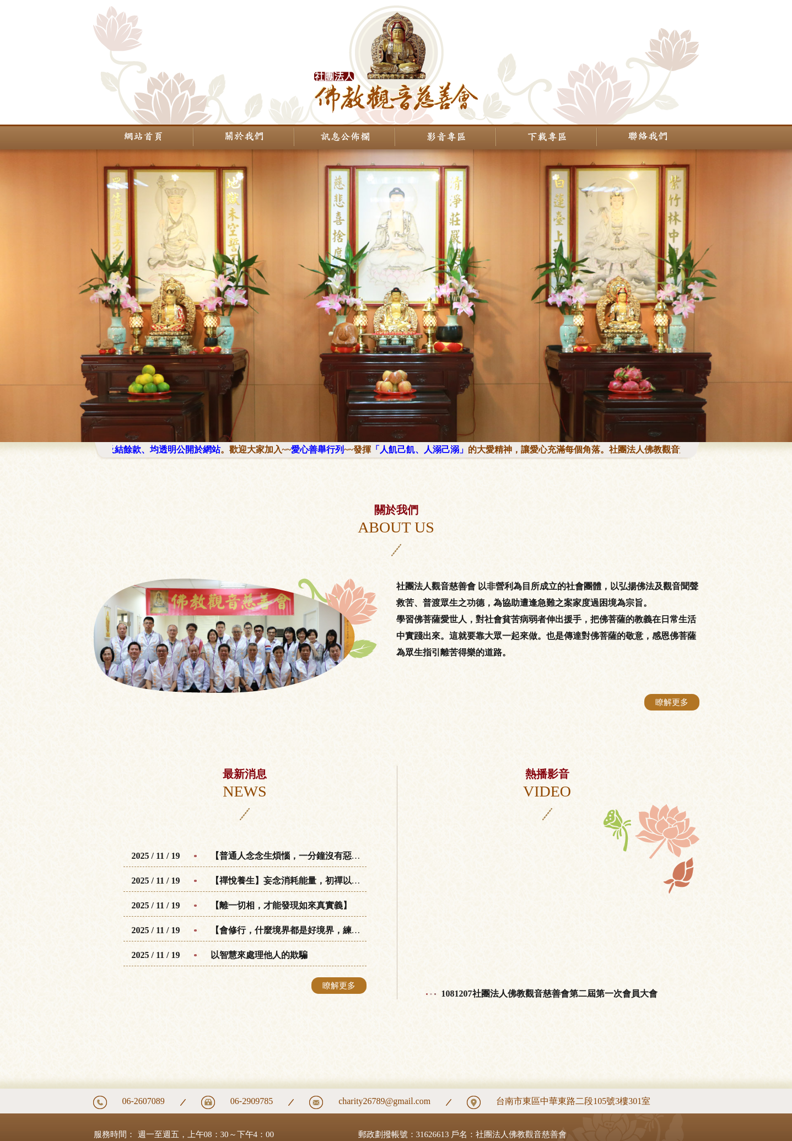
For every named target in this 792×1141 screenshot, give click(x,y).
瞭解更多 (671, 702)
